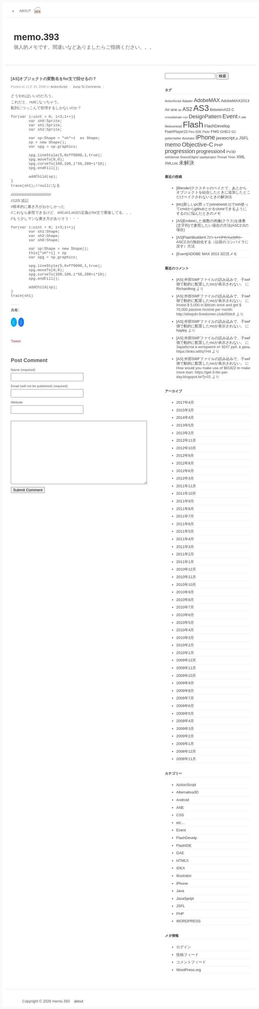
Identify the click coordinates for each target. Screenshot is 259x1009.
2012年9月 (185, 455)
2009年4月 (185, 721)
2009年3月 (185, 728)
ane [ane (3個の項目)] (174, 109)
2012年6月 (185, 471)
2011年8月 (185, 509)
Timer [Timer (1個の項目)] (232, 157)
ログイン (183, 947)
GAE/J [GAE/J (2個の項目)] (225, 132)
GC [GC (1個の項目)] (233, 131)
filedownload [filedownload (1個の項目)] (173, 126)
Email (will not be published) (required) (39, 414)
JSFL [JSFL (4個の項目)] (244, 138)
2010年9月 (185, 592)
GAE (180, 853)
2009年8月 (185, 691)
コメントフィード (191, 962)
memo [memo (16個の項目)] (173, 144)
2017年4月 (185, 402)
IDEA (180, 868)
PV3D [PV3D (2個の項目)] (231, 152)
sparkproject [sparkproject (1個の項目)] (208, 157)
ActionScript (58, 86)
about (25, 11)
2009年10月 (186, 675)
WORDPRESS (188, 921)
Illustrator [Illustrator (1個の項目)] (188, 138)
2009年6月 (185, 706)
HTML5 (182, 860)
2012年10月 (186, 448)
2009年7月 (185, 698)
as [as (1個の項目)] (179, 109)
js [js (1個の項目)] (237, 138)
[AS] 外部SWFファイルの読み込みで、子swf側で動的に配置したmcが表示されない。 (213, 281)
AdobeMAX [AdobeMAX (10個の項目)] (207, 100)
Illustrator (183, 876)
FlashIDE (183, 845)
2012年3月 (185, 478)
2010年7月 (185, 607)
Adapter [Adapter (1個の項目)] (187, 101)
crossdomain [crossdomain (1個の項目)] (173, 117)
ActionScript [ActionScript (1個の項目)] (173, 101)
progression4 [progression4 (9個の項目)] (210, 151)
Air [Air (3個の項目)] (167, 109)
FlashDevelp (186, 838)
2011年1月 (185, 562)
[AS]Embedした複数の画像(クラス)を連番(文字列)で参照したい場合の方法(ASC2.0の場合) (212, 225)
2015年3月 (185, 410)
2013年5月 (185, 425)
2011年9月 (185, 501)
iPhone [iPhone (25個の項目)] (205, 137)
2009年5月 (185, 713)
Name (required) (23, 398)
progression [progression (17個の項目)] (180, 151)
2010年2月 (185, 645)
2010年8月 (185, 600)
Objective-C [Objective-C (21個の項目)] (197, 144)
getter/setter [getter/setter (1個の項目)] (173, 138)
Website (17, 431)
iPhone (182, 883)
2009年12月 (186, 660)
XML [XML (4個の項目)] (240, 157)
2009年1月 (185, 744)
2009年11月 (186, 668)
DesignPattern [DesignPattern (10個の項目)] (205, 116)
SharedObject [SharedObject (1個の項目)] (189, 157)
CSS (180, 815)
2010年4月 (185, 630)
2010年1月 (185, 653)
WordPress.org (188, 970)
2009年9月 (185, 683)
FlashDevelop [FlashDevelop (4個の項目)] (217, 126)
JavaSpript (185, 898)
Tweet (16, 370)
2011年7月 (185, 516)
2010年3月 (185, 638)
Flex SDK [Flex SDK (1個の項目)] (195, 131)
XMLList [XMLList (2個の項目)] (171, 163)
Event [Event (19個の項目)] (230, 116)
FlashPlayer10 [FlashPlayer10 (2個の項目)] (176, 132)
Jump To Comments (87, 86)
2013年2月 (185, 433)
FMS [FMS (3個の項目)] (215, 131)
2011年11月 (186, 486)
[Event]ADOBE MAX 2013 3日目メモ (206, 254)
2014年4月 (185, 417)
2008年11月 (186, 759)
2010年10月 (186, 584)
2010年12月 (186, 569)
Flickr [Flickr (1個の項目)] (206, 131)
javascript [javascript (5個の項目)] (225, 137)
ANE (180, 807)
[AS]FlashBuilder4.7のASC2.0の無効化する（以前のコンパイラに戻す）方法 (212, 241)
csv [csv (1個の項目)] (185, 117)
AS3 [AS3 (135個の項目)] (201, 108)
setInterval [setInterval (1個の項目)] (172, 157)
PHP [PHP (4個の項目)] (218, 145)
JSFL (180, 906)
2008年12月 (186, 751)
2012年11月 (186, 440)
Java (180, 891)
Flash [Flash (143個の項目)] (193, 124)
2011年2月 (185, 554)
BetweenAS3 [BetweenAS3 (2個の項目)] (220, 110)
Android (182, 800)
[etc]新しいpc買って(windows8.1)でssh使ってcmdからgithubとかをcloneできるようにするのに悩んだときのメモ (212, 208)
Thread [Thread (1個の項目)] (222, 157)
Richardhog (185, 289)
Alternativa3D (187, 792)
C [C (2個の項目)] (233, 110)
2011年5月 (185, 531)
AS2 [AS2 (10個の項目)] (187, 109)
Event (181, 830)
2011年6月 (185, 524)
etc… (180, 823)
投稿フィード (187, 955)
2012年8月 (185, 463)
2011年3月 (185, 547)
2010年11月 (186, 577)
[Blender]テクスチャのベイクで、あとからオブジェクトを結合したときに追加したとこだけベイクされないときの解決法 (213, 192)
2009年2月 (185, 736)
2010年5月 (185, 622)
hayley (181, 330)
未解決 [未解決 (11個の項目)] (186, 163)
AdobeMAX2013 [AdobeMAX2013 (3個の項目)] (235, 101)
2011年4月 (185, 539)
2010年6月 (185, 615)
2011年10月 (186, 493)
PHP (180, 913)
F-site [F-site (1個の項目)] (242, 117)
